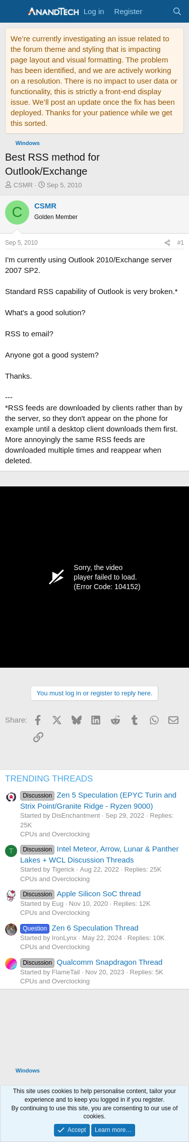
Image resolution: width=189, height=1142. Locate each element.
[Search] (177, 11)
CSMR (23, 185)
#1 (180, 242)
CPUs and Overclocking (55, 834)
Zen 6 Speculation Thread (79, 927)
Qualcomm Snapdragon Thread (91, 962)
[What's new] (157, 11)
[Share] (167, 243)
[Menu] (14, 12)
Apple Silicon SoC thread (80, 893)
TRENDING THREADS (49, 778)
